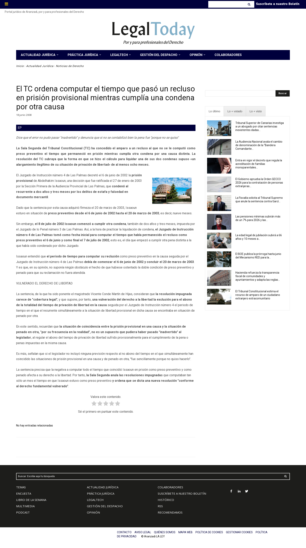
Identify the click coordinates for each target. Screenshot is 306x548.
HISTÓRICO (166, 500)
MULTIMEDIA (25, 506)
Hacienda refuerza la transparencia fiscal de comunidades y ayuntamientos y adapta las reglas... (257, 276)
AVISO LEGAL (143, 532)
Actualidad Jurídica (39, 66)
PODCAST (23, 512)
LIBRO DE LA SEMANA (31, 500)
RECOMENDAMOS (170, 512)
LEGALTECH (95, 500)
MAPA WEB (185, 532)
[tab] (214, 111)
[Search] (249, 4)
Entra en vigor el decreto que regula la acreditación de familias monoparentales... (258, 164)
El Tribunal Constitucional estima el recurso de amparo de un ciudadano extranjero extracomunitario (257, 295)
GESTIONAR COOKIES (239, 532)
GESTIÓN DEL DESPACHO (105, 506)
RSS (160, 506)
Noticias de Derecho (70, 66)
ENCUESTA (23, 493)
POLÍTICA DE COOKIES (209, 532)
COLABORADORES (170, 487)
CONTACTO (124, 532)
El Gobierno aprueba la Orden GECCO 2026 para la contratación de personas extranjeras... (259, 182)
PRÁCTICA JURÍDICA (100, 493)
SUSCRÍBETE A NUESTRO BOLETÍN (182, 493)
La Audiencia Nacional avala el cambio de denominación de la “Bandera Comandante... (258, 145)
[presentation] (214, 111)
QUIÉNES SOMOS (164, 532)
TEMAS (21, 487)
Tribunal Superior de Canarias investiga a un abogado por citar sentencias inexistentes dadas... (259, 126)
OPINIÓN (93, 512)
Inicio (20, 66)
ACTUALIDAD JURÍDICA (102, 487)
